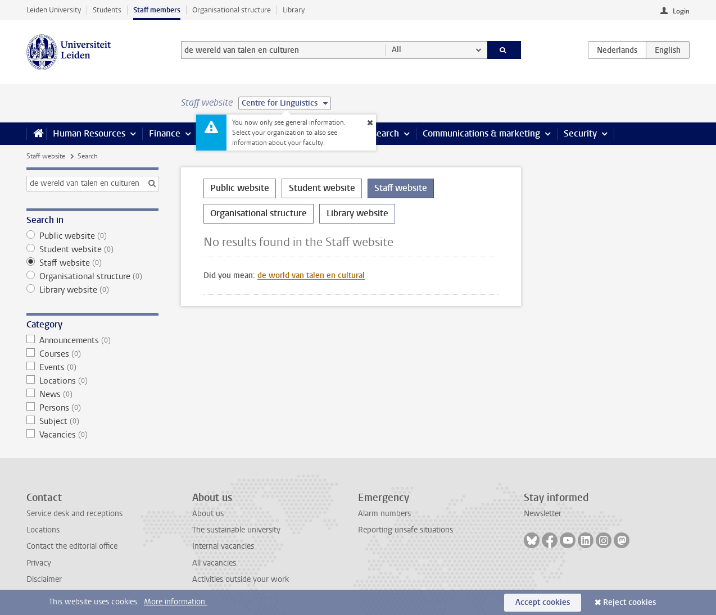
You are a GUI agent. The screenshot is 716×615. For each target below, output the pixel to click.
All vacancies (214, 563)
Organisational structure (231, 10)
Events (92, 367)
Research (380, 133)
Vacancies (92, 435)
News (92, 394)
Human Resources (89, 133)
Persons (92, 408)
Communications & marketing (481, 133)
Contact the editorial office (71, 546)
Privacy (38, 563)
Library (294, 10)
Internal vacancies (223, 546)
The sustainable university (236, 530)
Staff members (156, 10)
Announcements (92, 340)
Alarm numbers (384, 513)
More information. (175, 601)
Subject (92, 421)
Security (580, 133)
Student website (92, 249)
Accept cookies (542, 602)
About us (208, 513)
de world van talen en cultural (311, 275)
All (396, 49)
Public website (92, 236)
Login (681, 11)
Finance (164, 133)
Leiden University (53, 10)
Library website (92, 290)
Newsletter (542, 513)
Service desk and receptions (74, 513)
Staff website (45, 156)
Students (107, 10)
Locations (92, 381)
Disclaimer (44, 579)
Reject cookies (629, 602)
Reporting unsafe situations (405, 530)
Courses (92, 354)
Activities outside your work (240, 579)
